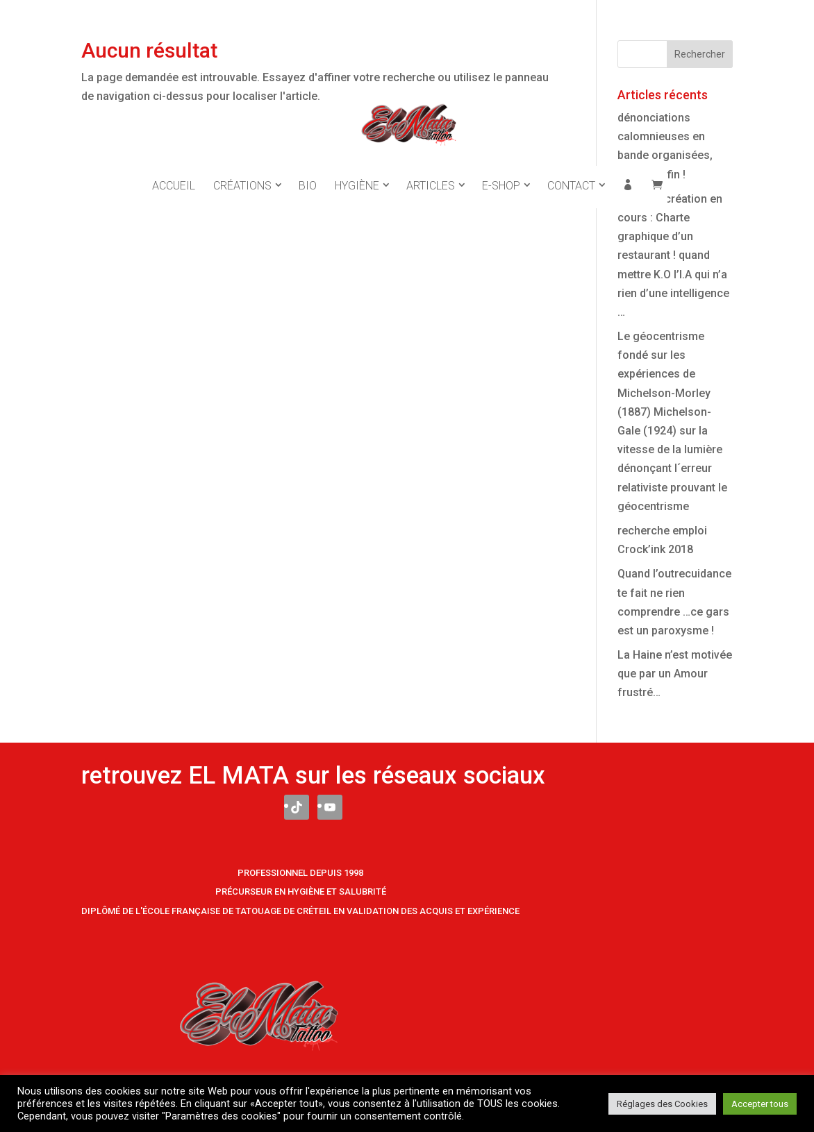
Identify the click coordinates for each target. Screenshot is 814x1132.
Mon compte (627, 174)
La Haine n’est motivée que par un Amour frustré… (674, 673)
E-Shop (501, 172)
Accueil (173, 172)
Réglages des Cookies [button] (662, 1104)
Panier (657, 174)
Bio (308, 172)
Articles (430, 172)
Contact (571, 172)
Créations (242, 172)
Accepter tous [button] (759, 1104)
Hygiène (357, 172)
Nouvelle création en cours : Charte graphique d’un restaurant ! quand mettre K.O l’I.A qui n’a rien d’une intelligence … (673, 255)
